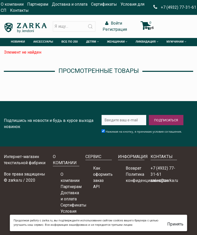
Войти (113, 23)
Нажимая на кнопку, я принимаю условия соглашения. (144, 131)
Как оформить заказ (103, 174)
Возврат (133, 168)
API (96, 186)
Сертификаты (104, 4)
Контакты (19, 10)
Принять (175, 224)
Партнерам (37, 4)
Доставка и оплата (69, 4)
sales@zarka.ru (164, 180)
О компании (12, 4)
